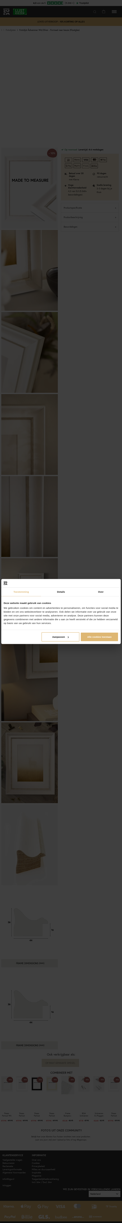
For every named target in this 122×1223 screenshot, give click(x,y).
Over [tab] (101, 591)
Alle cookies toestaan (99, 637)
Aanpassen (60, 637)
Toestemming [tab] (21, 591)
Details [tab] (61, 591)
